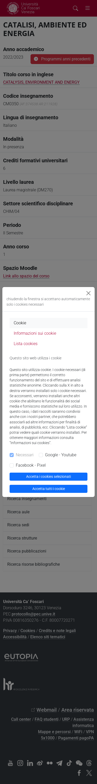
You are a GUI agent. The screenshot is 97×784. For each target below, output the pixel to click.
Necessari (25, 454)
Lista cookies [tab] (26, 343)
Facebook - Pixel (31, 465)
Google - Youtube (60, 454)
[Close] (88, 293)
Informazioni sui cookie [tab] (35, 333)
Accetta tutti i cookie (48, 489)
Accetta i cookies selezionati (48, 476)
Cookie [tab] (20, 322)
